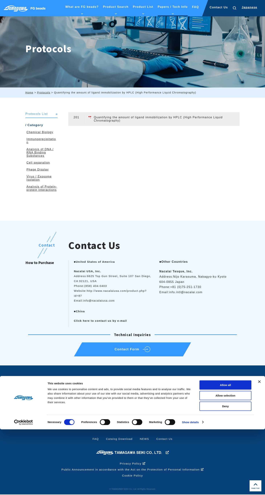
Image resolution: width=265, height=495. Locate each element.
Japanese (249, 7)
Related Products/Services (175, 422)
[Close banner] (259, 447)
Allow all (225, 450)
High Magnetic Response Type (173, 406)
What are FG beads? (94, 388)
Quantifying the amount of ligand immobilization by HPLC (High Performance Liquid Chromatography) (159, 119)
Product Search (133, 388)
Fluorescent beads (175, 414)
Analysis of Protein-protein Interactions (41, 188)
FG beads (169, 398)
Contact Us (219, 7)
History (82, 411)
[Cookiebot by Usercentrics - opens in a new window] (23, 488)
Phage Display (37, 169)
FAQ (95, 439)
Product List (173, 388)
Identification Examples (93, 405)
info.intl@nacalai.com (186, 292)
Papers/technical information (217, 404)
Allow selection (225, 461)
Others (124, 411)
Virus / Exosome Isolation (39, 178)
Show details (190, 487)
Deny (225, 471)
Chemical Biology (40, 132)
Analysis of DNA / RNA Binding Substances (40, 152)
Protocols (212, 412)
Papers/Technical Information (220, 390)
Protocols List (36, 114)
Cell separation (38, 162)
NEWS (144, 439)
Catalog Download (119, 439)
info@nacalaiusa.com (99, 300)
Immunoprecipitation (134, 405)
